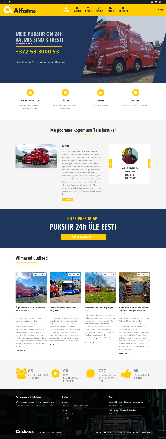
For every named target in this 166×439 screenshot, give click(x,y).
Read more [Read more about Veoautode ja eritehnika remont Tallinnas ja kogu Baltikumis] (124, 353)
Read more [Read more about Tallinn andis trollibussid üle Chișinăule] (55, 345)
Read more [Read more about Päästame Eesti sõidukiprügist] (89, 342)
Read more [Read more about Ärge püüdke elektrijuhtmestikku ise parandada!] (20, 350)
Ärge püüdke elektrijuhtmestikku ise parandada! (126, 402)
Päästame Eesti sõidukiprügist (99, 307)
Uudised (18, 314)
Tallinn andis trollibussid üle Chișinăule (122, 410)
